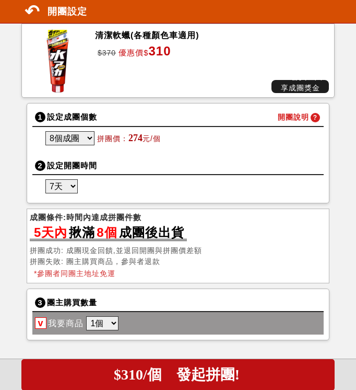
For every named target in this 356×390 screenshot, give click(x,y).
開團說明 (293, 117)
